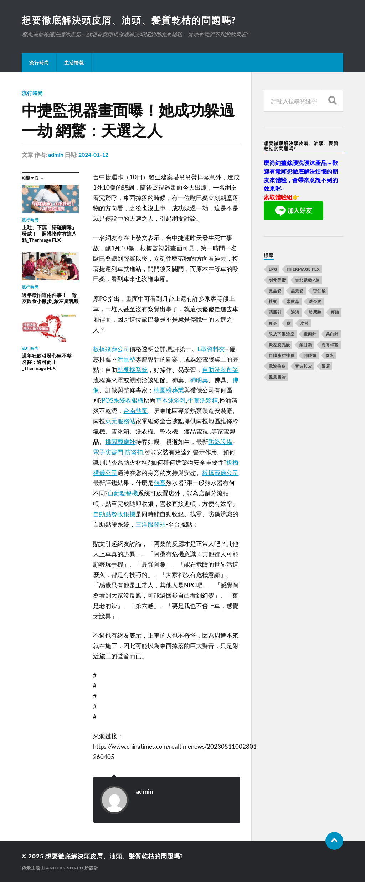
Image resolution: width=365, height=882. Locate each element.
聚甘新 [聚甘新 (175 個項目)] (305, 344)
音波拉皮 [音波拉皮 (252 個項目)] (303, 366)
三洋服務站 (150, 524)
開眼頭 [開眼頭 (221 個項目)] (310, 355)
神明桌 (199, 380)
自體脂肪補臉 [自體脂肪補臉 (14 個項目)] (281, 355)
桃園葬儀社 (120, 441)
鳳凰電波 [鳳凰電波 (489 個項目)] (277, 377)
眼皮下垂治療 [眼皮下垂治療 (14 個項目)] (281, 334)
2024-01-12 (93, 154)
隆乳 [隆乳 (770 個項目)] (330, 355)
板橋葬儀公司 (220, 473)
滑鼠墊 (126, 359)
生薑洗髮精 (202, 400)
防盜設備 (220, 441)
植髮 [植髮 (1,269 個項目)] (273, 301)
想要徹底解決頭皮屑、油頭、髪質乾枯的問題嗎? (129, 20)
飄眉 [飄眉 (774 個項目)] (326, 366)
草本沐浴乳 (171, 400)
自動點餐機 (123, 493)
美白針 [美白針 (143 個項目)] (332, 334)
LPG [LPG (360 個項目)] (273, 269)
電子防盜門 (108, 452)
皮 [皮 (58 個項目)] (289, 323)
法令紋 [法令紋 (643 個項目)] (315, 301)
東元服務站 (120, 421)
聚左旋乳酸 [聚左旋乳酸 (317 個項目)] (279, 344)
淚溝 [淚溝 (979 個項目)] (295, 312)
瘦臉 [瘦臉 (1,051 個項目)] (335, 312)
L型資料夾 (211, 349)
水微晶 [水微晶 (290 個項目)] (293, 301)
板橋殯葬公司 (111, 349)
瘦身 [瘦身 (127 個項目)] (273, 323)
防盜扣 (134, 452)
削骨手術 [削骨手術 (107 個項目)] (277, 280)
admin (55, 154)
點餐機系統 (132, 369)
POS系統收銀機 (123, 400)
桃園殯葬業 (169, 390)
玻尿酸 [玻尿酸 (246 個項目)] (315, 312)
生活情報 (74, 62)
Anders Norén (64, 868)
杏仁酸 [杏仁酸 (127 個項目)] (319, 290)
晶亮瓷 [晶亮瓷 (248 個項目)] (297, 290)
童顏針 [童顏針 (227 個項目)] (310, 334)
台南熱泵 (135, 410)
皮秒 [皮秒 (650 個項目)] (304, 323)
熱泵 (160, 483)
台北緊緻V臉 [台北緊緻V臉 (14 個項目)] (307, 280)
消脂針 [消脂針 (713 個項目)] (275, 312)
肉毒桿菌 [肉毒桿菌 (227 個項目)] (330, 344)
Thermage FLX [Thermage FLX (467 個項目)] (303, 269)
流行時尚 (39, 62)
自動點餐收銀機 (114, 514)
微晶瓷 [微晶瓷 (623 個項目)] (275, 290)
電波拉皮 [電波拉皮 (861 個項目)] (277, 366)
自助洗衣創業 (220, 369)
